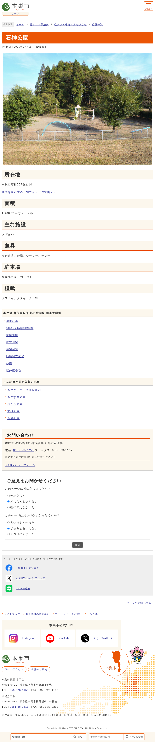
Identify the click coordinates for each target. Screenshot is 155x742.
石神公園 (13, 418)
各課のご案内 (39, 669)
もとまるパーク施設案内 (24, 390)
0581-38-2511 (19, 706)
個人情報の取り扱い (38, 614)
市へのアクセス (14, 669)
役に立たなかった (22, 507)
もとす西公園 (16, 397)
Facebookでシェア (22, 567)
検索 (79, 736)
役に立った (17, 495)
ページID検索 (136, 736)
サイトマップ (12, 614)
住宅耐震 (12, 349)
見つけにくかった (22, 534)
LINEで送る (18, 588)
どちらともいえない (23, 501)
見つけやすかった (22, 522)
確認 (77, 545)
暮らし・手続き (39, 24)
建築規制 (12, 335)
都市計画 (12, 321)
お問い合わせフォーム (20, 465)
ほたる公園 (15, 404)
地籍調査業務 (15, 356)
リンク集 (92, 614)
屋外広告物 (13, 370)
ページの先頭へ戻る (139, 603)
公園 (9, 363)
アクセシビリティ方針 (68, 614)
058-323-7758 (23, 450)
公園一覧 (97, 24)
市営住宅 (12, 342)
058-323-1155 (19, 690)
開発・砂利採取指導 (19, 328)
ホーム (20, 24)
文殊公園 (13, 411)
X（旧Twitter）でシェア (25, 578)
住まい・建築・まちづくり (70, 24)
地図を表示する (29, 192)
